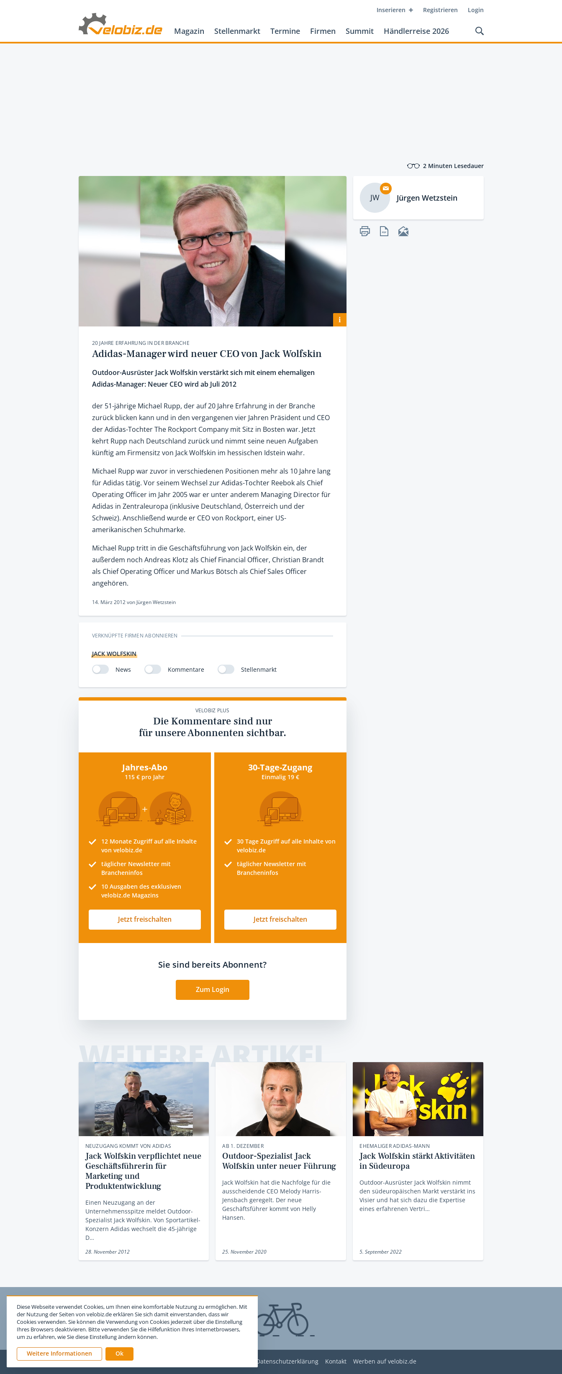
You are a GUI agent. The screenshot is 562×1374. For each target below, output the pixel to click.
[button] (119, 1354)
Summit (360, 31)
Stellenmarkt (237, 31)
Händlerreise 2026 (416, 31)
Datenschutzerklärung (287, 1361)
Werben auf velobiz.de (384, 1361)
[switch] (100, 669)
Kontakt (335, 1361)
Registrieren (440, 10)
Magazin (189, 31)
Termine (285, 31)
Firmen (323, 31)
